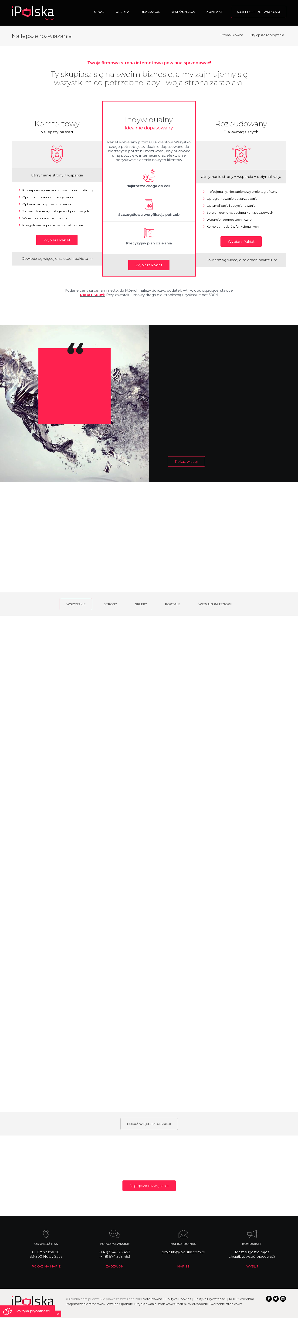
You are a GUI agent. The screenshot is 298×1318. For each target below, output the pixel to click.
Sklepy (141, 604)
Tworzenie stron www (225, 1304)
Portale (172, 604)
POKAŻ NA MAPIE (46, 1266)
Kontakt (214, 12)
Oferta (122, 12)
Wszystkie (75, 604)
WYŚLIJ (252, 1266)
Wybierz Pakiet (57, 240)
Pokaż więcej (186, 461)
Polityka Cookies (178, 1299)
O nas (99, 12)
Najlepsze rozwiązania (259, 12)
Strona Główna (231, 35)
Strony (110, 604)
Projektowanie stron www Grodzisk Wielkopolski (171, 1304)
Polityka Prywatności (210, 1299)
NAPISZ (183, 1266)
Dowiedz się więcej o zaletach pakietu (57, 258)
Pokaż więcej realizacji (149, 1124)
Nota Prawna (152, 1299)
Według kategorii (215, 604)
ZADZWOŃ (115, 1266)
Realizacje (150, 12)
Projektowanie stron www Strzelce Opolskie (99, 1304)
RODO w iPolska (241, 1299)
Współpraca (183, 12)
